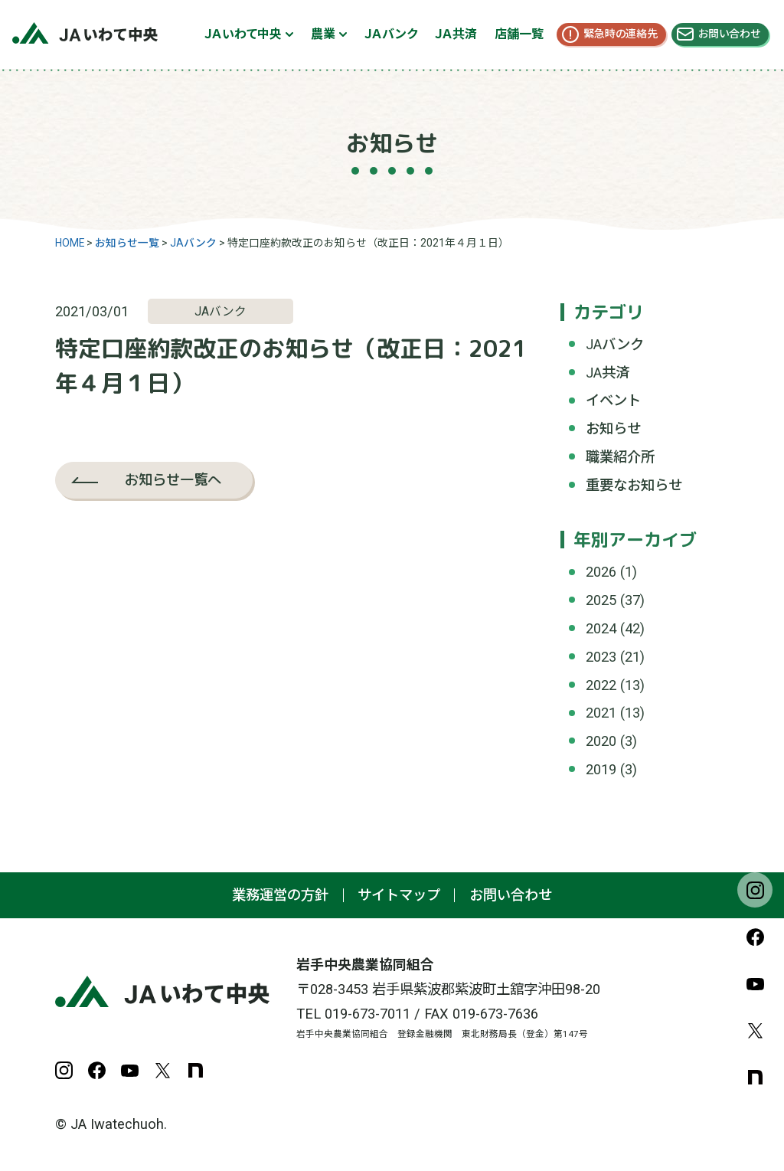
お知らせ (613, 428)
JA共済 (607, 373)
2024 (601, 628)
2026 (601, 572)
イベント (613, 400)
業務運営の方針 (280, 895)
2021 (601, 713)
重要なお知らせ (634, 485)
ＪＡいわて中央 (243, 34)
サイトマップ (399, 895)
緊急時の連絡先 (620, 34)
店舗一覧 (519, 34)
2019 (601, 769)
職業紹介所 (620, 457)
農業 (323, 34)
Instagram (755, 890)
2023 (601, 657)
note (755, 1076)
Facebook (755, 936)
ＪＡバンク (390, 34)
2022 (601, 685)
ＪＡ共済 (456, 34)
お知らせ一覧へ (173, 479)
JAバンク (615, 344)
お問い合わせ (729, 34)
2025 (601, 600)
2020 (601, 741)
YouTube (755, 983)
